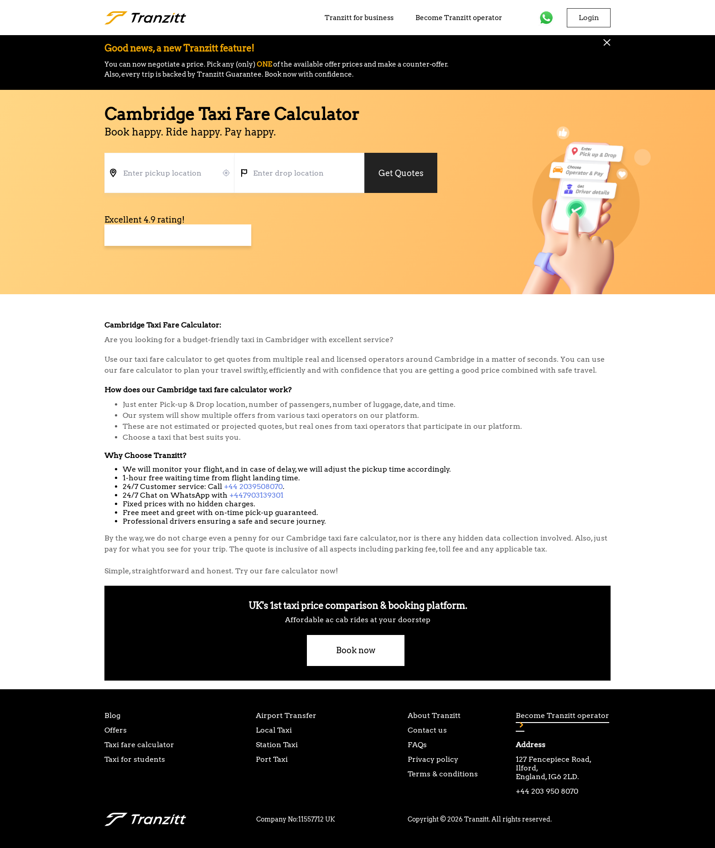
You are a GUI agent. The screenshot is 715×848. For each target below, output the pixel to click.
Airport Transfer (286, 715)
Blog (112, 715)
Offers (115, 730)
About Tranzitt (434, 715)
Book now (355, 650)
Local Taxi (274, 730)
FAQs (417, 744)
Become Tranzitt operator (458, 18)
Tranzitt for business (359, 18)
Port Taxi (272, 759)
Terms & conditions (443, 774)
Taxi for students (134, 759)
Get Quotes (401, 173)
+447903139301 (256, 495)
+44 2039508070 (253, 486)
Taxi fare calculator (139, 744)
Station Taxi (277, 744)
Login (589, 17)
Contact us (427, 730)
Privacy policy (433, 759)
